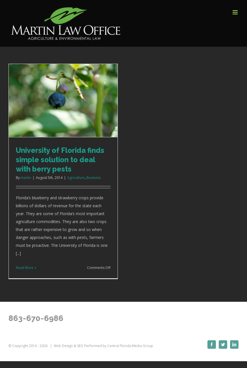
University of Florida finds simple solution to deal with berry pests (60, 159)
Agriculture (76, 177)
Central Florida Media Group (130, 345)
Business (93, 177)
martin (26, 177)
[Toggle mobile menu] (236, 12)
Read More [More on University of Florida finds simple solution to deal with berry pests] (24, 267)
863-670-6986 (35, 318)
